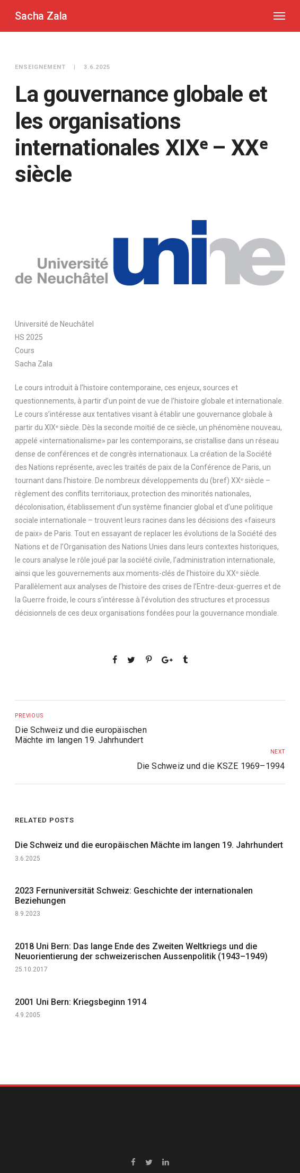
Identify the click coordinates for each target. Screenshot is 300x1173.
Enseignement (40, 67)
